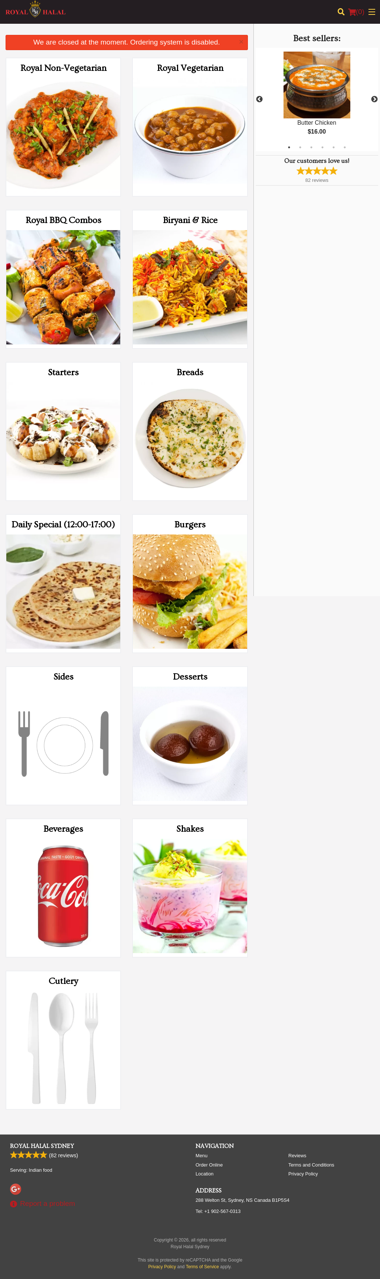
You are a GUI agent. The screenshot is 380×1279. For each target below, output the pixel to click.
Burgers (190, 525)
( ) (356, 11)
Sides (63, 677)
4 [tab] (322, 147)
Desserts (190, 677)
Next (374, 99)
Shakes (190, 829)
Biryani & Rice (190, 220)
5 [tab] (333, 147)
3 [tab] (311, 147)
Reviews (297, 1155)
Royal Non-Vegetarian (63, 68)
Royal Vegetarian (190, 68)
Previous (259, 99)
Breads (190, 372)
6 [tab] (344, 147)
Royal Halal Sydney (42, 1146)
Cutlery (63, 981)
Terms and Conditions (311, 1165)
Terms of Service (202, 1266)
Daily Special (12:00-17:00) (63, 525)
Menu (201, 1155)
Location (204, 1174)
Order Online (209, 1165)
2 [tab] (300, 147)
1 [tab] (289, 147)
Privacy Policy (303, 1174)
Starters (63, 372)
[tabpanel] (317, 99)
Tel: (218, 1211)
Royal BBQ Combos (63, 220)
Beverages (63, 829)
